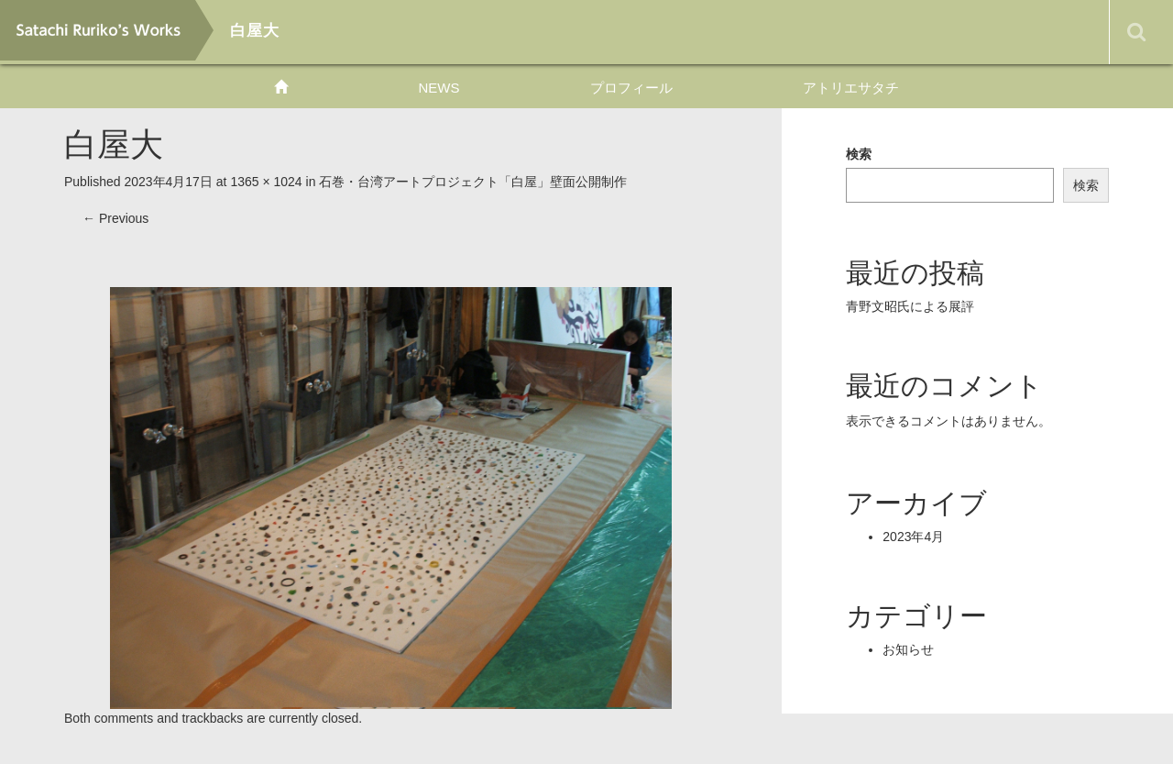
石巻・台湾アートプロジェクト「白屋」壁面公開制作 (473, 181)
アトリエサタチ (851, 87)
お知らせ (908, 649)
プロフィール (631, 87)
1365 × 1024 (265, 181)
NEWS (438, 87)
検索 (859, 154)
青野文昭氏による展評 (910, 306)
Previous (115, 218)
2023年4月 (913, 536)
